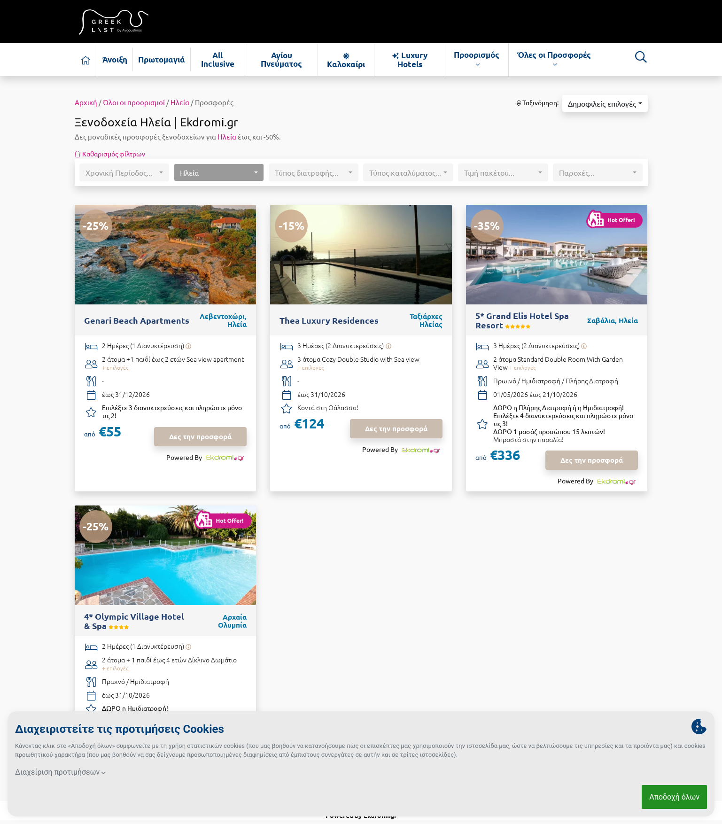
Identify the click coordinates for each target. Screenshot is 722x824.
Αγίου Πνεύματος (281, 59)
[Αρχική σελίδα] (86, 59)
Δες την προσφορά (200, 436)
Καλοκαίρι (346, 60)
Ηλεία (180, 102)
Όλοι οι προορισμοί (134, 102)
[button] (604, 103)
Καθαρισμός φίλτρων (110, 153)
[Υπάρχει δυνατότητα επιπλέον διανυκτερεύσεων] (189, 346)
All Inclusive (217, 59)
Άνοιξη (114, 59)
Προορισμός (476, 59)
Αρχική (86, 102)
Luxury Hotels (409, 59)
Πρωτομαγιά (161, 59)
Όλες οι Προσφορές (554, 59)
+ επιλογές (115, 367)
